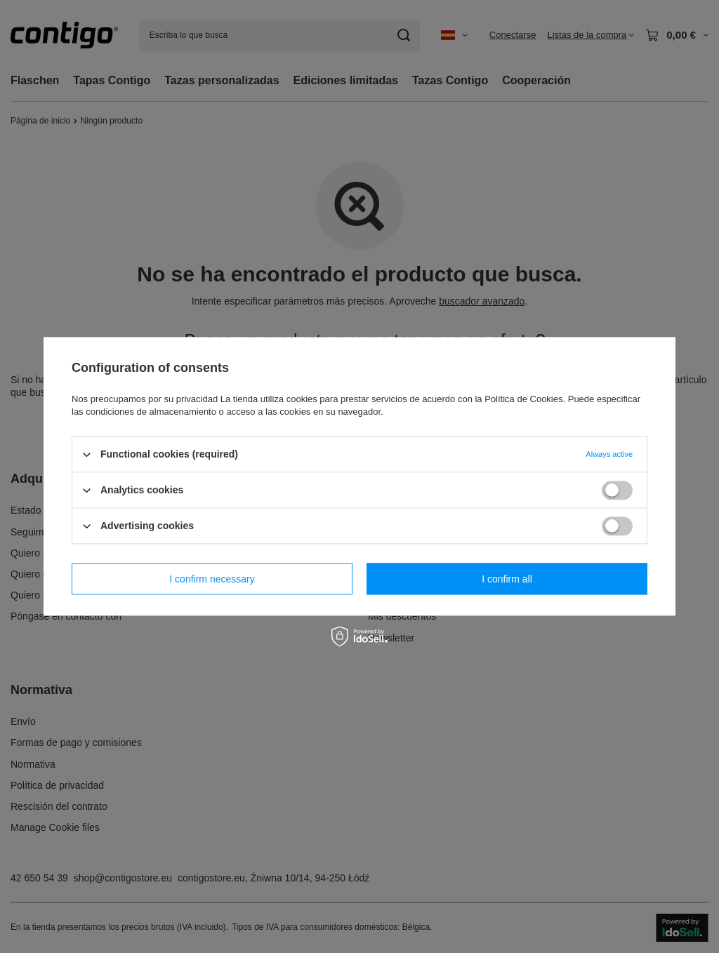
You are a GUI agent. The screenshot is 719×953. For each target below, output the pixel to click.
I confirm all (507, 579)
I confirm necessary (211, 579)
